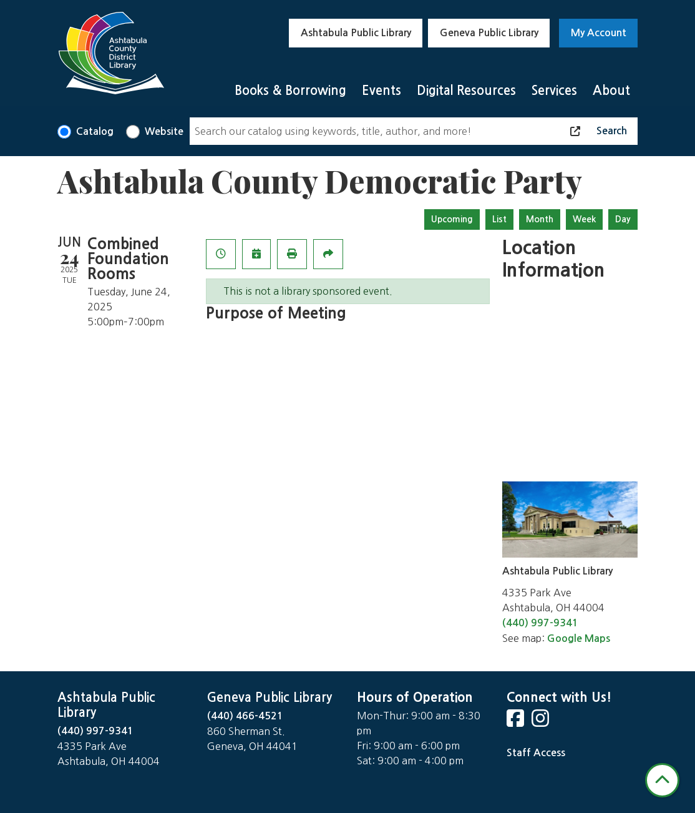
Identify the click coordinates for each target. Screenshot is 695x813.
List (499, 219)
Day (623, 219)
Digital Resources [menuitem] (466, 90)
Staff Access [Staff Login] (536, 752)
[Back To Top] (662, 780)
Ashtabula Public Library (356, 32)
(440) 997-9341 (540, 623)
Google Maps (578, 638)
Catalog (95, 131)
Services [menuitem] (554, 90)
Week (584, 219)
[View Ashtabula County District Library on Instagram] (542, 722)
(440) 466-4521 (245, 716)
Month (539, 219)
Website (164, 131)
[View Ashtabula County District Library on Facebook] (517, 722)
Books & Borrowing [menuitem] (290, 90)
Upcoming (452, 219)
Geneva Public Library (489, 32)
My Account (598, 32)
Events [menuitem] (381, 90)
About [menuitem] (611, 90)
